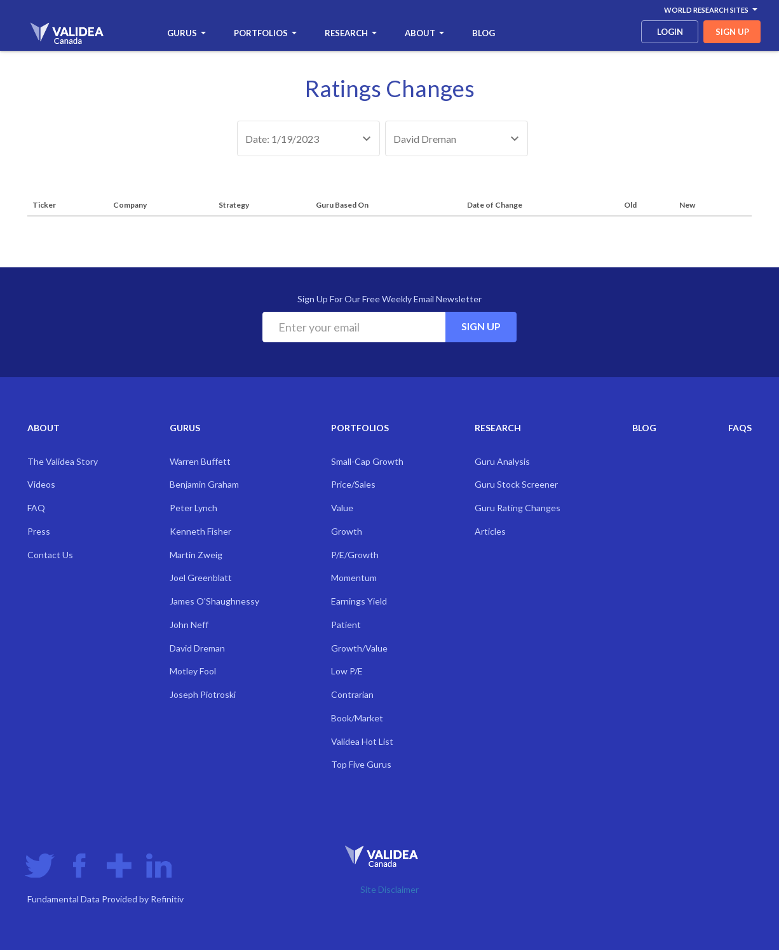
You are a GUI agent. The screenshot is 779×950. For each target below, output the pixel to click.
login (670, 32)
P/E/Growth (355, 554)
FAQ (36, 507)
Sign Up (481, 326)
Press (38, 531)
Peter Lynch (193, 507)
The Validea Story (62, 461)
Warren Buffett (200, 461)
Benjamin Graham (204, 484)
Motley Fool (193, 671)
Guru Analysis (502, 461)
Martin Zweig (196, 554)
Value (342, 507)
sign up (732, 32)
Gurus (186, 33)
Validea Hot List (362, 741)
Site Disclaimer (389, 889)
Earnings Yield (359, 601)
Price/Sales (353, 484)
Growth (346, 531)
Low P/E (347, 671)
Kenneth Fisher (200, 531)
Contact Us (50, 554)
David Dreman (197, 648)
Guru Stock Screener (516, 484)
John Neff (189, 624)
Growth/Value (359, 648)
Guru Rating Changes (517, 507)
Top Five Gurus (361, 764)
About (424, 33)
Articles (490, 531)
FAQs (740, 427)
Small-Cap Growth (367, 461)
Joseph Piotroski (203, 694)
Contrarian (352, 694)
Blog (483, 33)
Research (351, 33)
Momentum (354, 577)
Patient (346, 624)
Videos (41, 484)
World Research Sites (710, 10)
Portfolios (265, 33)
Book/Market (357, 717)
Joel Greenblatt (201, 577)
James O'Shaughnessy (214, 601)
